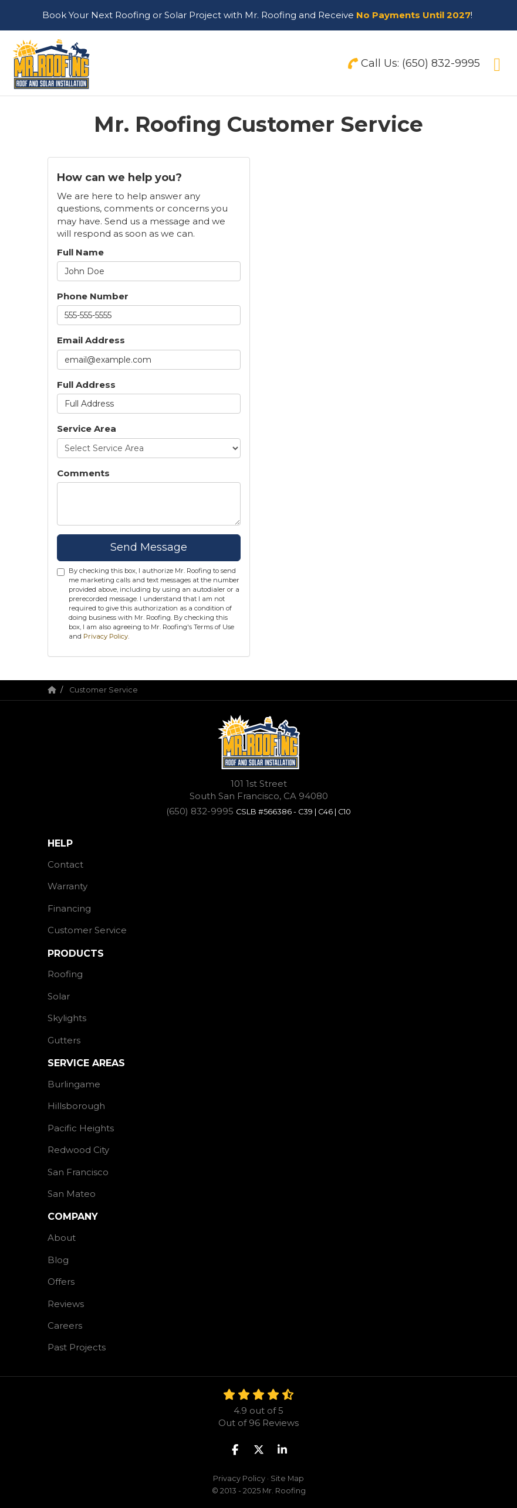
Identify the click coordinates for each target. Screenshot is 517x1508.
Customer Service (87, 930)
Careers (65, 1325)
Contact (65, 864)
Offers (61, 1281)
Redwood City (78, 1149)
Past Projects (77, 1347)
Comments (83, 473)
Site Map (287, 1478)
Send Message (148, 547)
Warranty (67, 886)
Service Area (86, 428)
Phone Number (93, 296)
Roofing (65, 974)
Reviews (66, 1303)
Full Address (86, 384)
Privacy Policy (105, 636)
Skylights (67, 1017)
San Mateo (72, 1193)
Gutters (64, 1040)
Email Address (91, 340)
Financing (69, 908)
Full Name (80, 252)
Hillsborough (76, 1105)
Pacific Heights (81, 1128)
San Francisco (78, 1172)
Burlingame (74, 1084)
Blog (58, 1259)
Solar (59, 996)
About (62, 1237)
